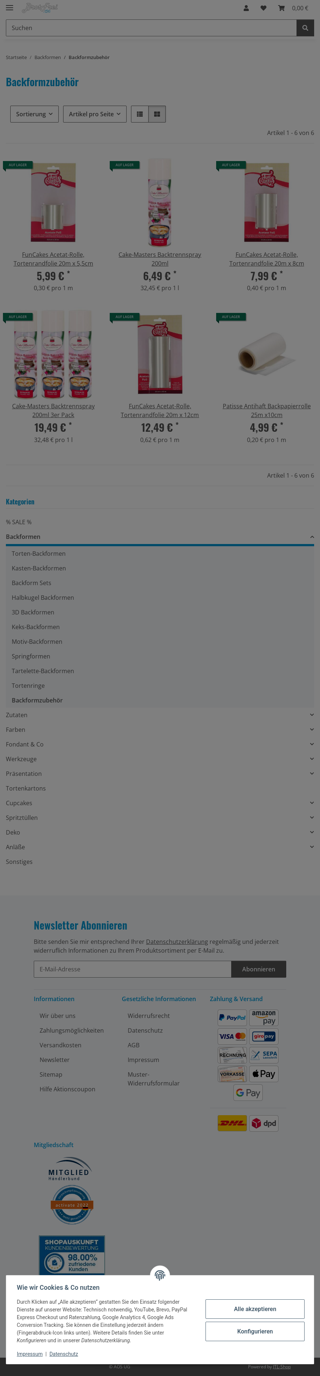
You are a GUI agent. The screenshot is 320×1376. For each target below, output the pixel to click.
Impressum (31, 1354)
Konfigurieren (254, 1331)
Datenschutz (65, 1354)
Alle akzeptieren (254, 1309)
